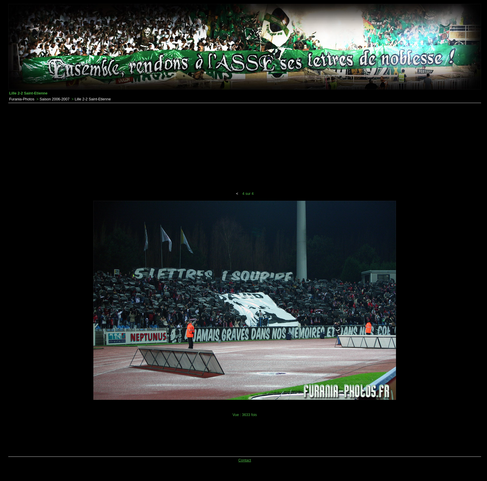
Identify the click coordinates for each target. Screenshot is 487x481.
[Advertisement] (244, 147)
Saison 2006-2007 (54, 99)
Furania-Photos (21, 99)
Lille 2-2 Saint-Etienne (93, 99)
